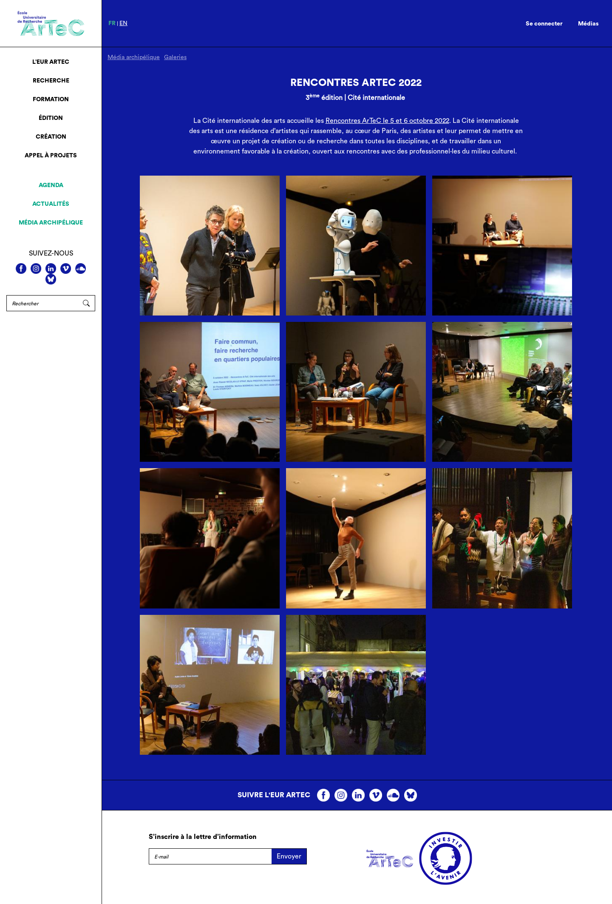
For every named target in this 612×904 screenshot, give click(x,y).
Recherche (51, 81)
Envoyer (289, 856)
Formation (51, 99)
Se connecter (544, 24)
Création (51, 137)
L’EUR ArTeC (50, 62)
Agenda (51, 185)
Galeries (175, 57)
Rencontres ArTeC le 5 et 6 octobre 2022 (387, 120)
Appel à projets (51, 156)
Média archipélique (51, 223)
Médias (588, 24)
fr (112, 23)
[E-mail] (210, 856)
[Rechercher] (42, 303)
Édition (51, 118)
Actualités (50, 204)
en (123, 23)
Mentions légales (175, 876)
